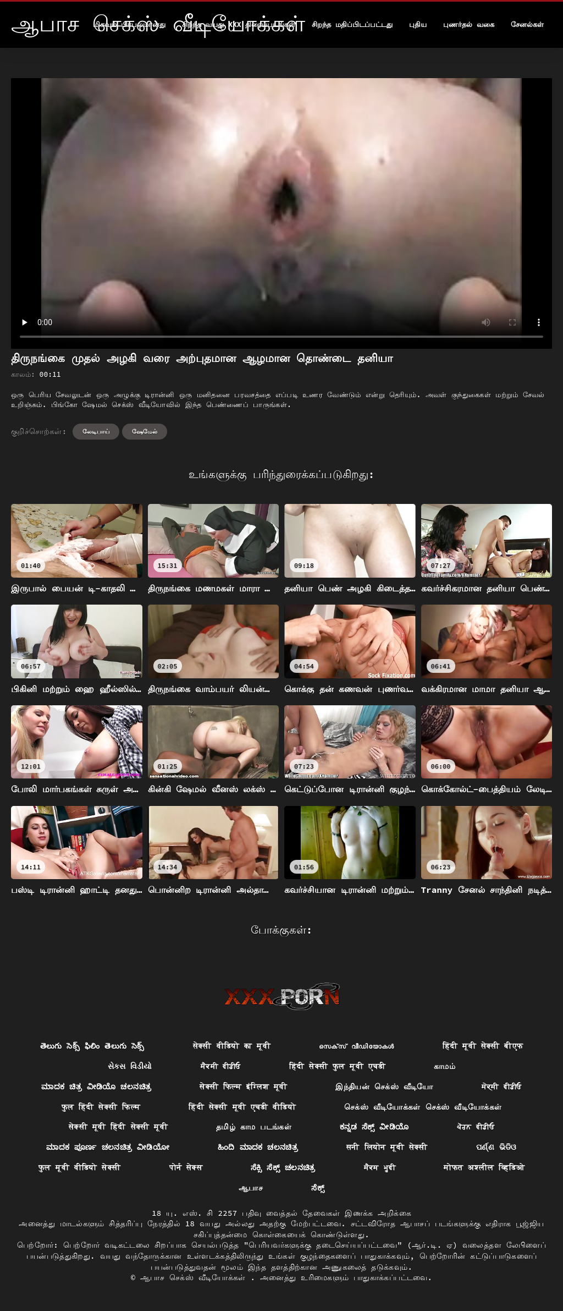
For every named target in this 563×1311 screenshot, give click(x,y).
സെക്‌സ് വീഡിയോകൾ (356, 1046)
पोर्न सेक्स (186, 1167)
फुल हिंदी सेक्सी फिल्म (101, 1107)
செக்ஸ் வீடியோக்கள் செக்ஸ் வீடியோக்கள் (423, 1107)
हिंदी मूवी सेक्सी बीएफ (483, 1046)
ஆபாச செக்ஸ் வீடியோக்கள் (195, 1277)
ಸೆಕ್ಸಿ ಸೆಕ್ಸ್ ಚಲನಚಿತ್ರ (283, 1167)
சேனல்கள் (527, 24)
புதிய (418, 24)
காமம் (444, 1066)
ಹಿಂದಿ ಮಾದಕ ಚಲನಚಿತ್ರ (258, 1147)
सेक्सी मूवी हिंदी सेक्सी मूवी (118, 1127)
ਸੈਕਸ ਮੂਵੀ (380, 1167)
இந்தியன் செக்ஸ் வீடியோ (384, 1086)
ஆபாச (251, 1188)
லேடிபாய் (95, 431)
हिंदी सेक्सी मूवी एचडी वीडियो (242, 1107)
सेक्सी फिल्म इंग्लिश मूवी (243, 1086)
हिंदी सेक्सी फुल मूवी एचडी (337, 1066)
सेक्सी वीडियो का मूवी (232, 1046)
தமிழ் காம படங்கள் (253, 1127)
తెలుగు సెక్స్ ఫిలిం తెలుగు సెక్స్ (92, 1046)
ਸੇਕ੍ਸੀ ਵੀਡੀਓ (502, 1086)
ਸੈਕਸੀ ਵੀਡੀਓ (221, 1066)
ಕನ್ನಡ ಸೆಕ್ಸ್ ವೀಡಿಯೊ (374, 1127)
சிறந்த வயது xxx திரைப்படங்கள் (239, 24)
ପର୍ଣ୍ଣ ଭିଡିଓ (496, 1147)
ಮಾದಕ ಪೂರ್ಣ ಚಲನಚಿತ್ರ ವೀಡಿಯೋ (107, 1147)
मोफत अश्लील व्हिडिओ (484, 1167)
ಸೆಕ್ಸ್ (317, 1188)
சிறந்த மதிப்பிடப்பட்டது (352, 24)
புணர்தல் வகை (468, 24)
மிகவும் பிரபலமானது (129, 24)
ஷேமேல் (144, 431)
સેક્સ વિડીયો (130, 1066)
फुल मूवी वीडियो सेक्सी (79, 1167)
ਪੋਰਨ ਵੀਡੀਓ (475, 1127)
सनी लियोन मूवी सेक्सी (387, 1147)
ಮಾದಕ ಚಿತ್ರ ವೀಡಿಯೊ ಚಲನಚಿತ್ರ (96, 1086)
